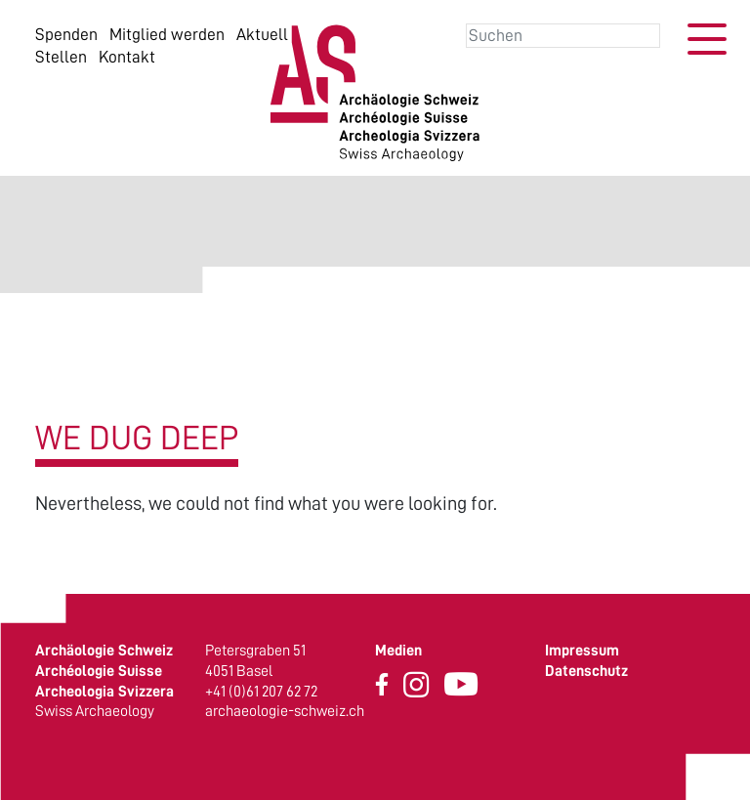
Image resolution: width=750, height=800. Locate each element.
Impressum (582, 650)
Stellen (61, 56)
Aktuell (262, 34)
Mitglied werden (167, 34)
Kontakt (127, 56)
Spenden (66, 34)
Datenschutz (586, 671)
